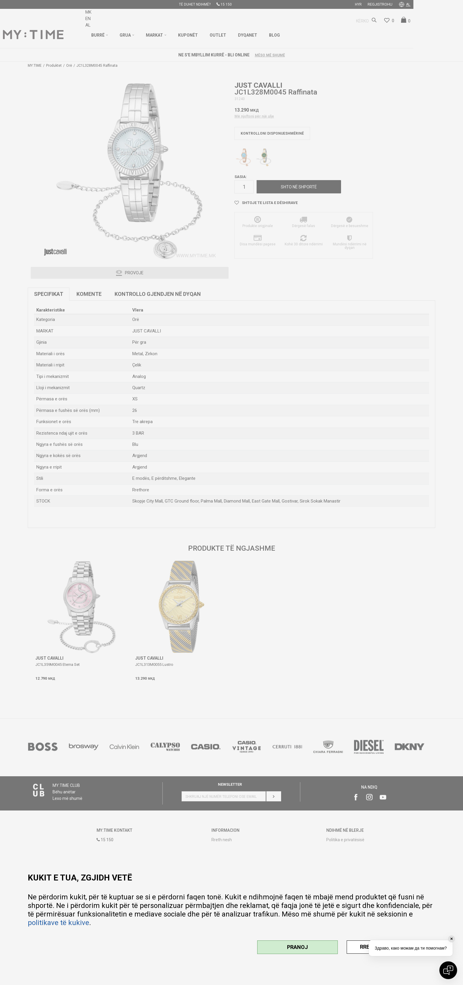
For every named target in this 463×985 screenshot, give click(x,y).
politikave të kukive (58, 923)
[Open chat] (448, 970)
